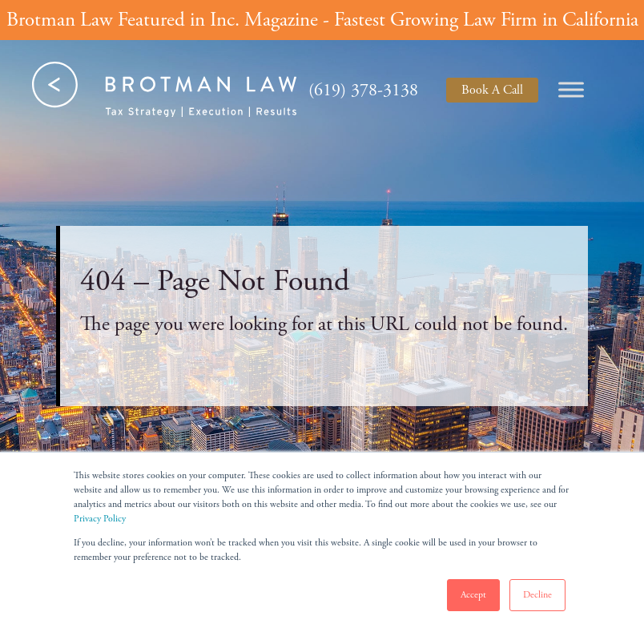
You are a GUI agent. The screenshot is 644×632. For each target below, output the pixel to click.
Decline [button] (537, 595)
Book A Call (492, 90)
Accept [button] (473, 595)
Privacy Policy (100, 519)
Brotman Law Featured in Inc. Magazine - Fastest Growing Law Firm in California (322, 20)
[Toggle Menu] (571, 89)
